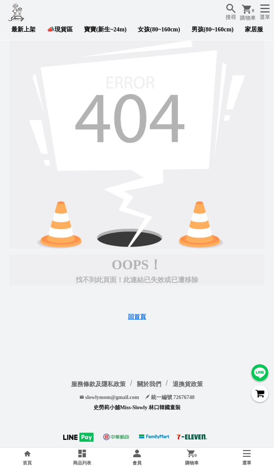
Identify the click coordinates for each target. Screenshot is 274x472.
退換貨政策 (188, 384)
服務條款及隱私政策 (98, 384)
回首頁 (137, 317)
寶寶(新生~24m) (105, 29)
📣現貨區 (60, 29)
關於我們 (149, 384)
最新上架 (23, 29)
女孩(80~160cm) (159, 29)
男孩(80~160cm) (212, 29)
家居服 (254, 29)
